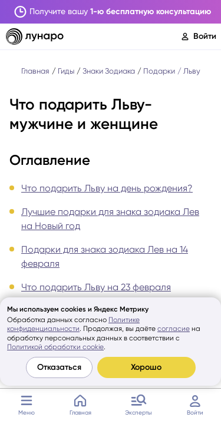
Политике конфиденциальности (73, 324)
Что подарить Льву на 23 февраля (96, 287)
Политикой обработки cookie (55, 347)
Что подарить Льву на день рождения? (107, 188)
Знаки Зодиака (109, 71)
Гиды (66, 71)
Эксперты (138, 403)
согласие (173, 328)
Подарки (159, 71)
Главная (80, 403)
